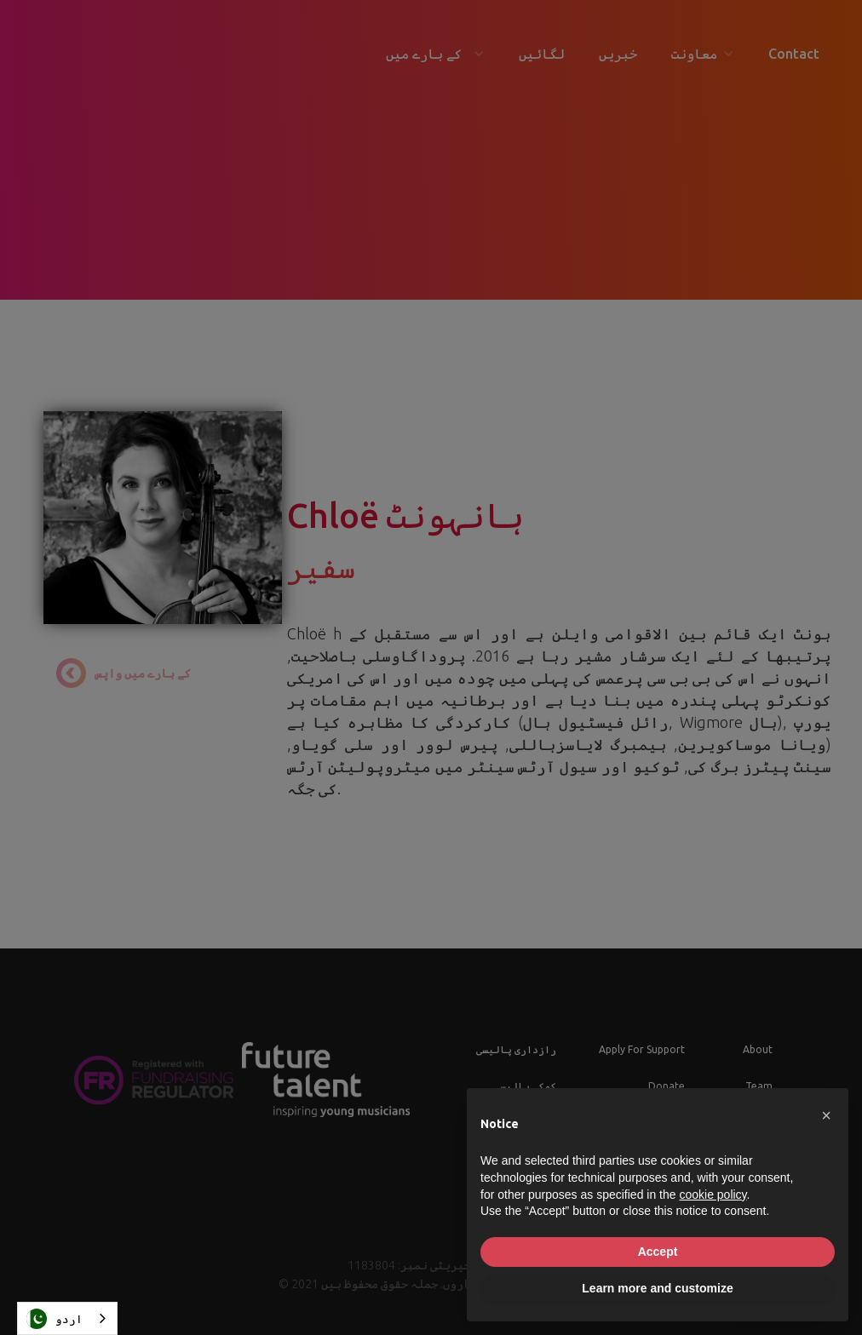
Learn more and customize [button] (657, 1288)
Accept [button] (658, 1251)
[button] (826, 1115)
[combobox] (67, 1318)
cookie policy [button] (712, 1194)
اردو (54, 1319)
